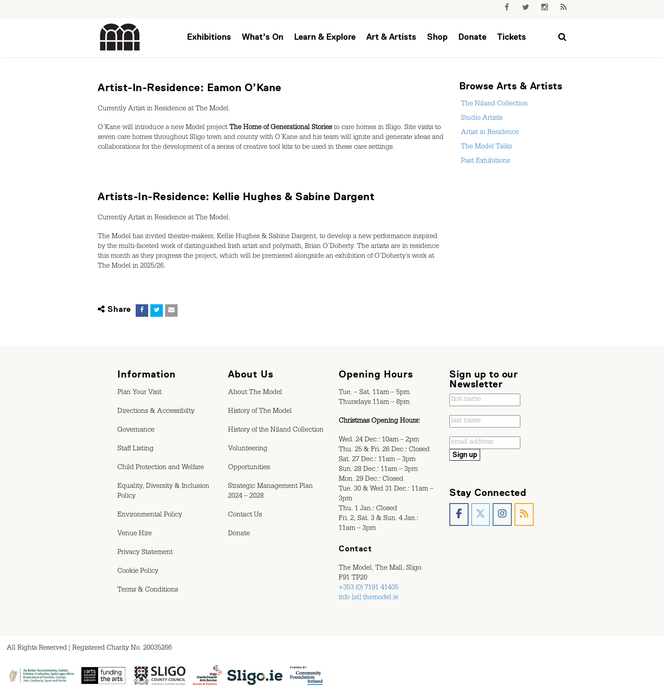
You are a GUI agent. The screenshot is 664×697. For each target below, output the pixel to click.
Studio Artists (480, 118)
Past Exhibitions (484, 161)
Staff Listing (135, 449)
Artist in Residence (489, 133)
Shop (437, 37)
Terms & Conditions (147, 590)
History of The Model (260, 412)
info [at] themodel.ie (368, 598)
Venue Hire (134, 534)
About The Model (255, 393)
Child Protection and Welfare (160, 468)
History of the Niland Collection (276, 430)
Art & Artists (391, 37)
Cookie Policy (137, 571)
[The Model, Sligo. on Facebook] (459, 514)
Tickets (511, 37)
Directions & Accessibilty (156, 412)
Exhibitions (209, 37)
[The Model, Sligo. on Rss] (524, 514)
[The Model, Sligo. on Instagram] (502, 514)
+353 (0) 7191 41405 (368, 588)
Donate (472, 37)
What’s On (262, 37)
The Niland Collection (493, 104)
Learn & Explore (325, 37)
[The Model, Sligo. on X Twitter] (480, 514)
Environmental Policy (149, 515)
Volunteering (247, 449)
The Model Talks (485, 147)
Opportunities (249, 468)
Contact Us (245, 515)
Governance (135, 430)
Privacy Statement (145, 553)
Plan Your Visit (139, 393)
